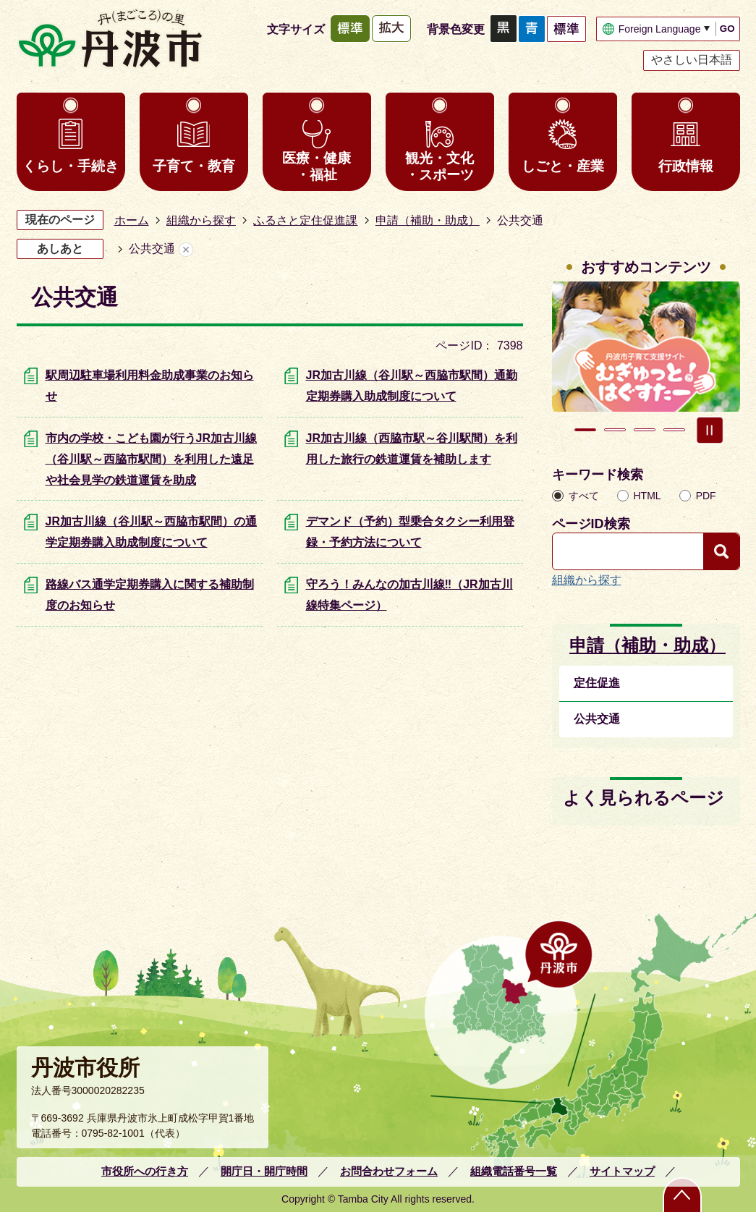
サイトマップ (622, 1171)
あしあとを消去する (186, 249)
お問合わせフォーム (389, 1171)
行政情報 (685, 166)
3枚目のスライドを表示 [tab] (644, 430)
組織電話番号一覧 (513, 1171)
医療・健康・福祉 (316, 166)
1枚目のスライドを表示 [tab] (585, 430)
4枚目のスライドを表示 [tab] (674, 430)
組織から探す (201, 220)
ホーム (131, 220)
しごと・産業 (563, 166)
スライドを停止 (709, 429)
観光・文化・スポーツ (439, 166)
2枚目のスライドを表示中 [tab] (615, 430)
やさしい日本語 (691, 60)
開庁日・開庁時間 (264, 1171)
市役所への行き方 (144, 1171)
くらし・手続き (70, 166)
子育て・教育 (194, 166)
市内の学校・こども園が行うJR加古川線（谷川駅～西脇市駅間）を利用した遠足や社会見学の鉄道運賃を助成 (151, 459)
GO (727, 28)
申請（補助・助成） (427, 220)
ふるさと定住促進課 (305, 220)
